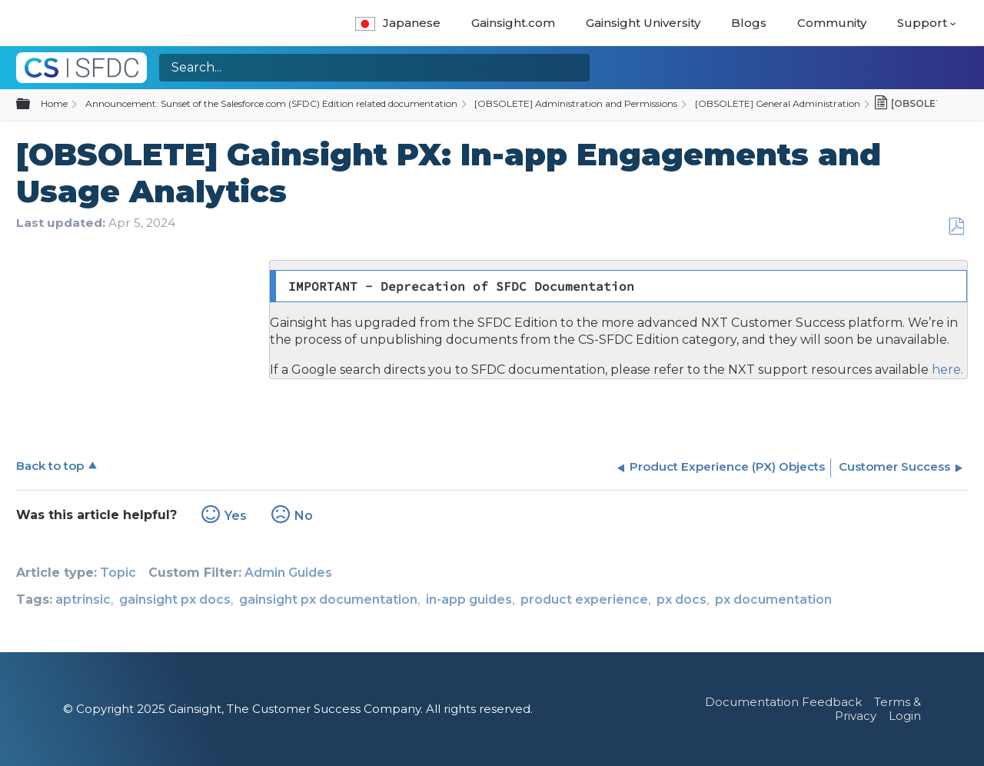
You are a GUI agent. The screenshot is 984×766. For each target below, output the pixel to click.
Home (54, 103)
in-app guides (469, 599)
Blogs (748, 22)
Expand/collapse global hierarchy (32, 104)
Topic (118, 572)
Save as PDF (956, 227)
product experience (584, 599)
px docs (681, 599)
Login (905, 715)
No (303, 515)
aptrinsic (83, 599)
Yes (235, 515)
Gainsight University (643, 22)
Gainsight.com (513, 22)
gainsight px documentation (328, 599)
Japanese (397, 22)
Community (831, 22)
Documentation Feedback (783, 701)
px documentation (773, 599)
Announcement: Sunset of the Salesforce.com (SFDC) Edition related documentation (271, 103)
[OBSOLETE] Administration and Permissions (575, 103)
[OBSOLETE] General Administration (777, 103)
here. (946, 369)
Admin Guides (288, 572)
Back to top (50, 465)
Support (922, 22)
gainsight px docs (175, 599)
